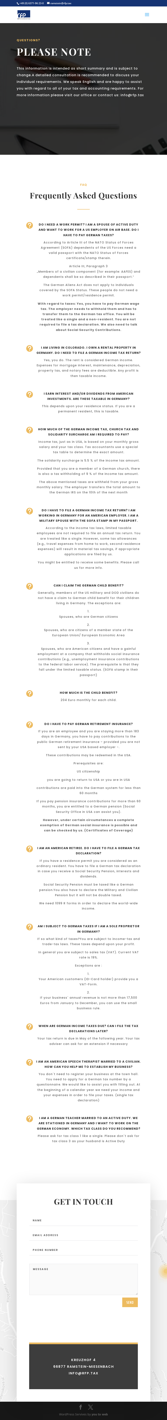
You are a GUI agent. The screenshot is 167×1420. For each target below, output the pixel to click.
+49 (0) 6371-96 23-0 (32, 3)
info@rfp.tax (132, 95)
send (130, 1346)
